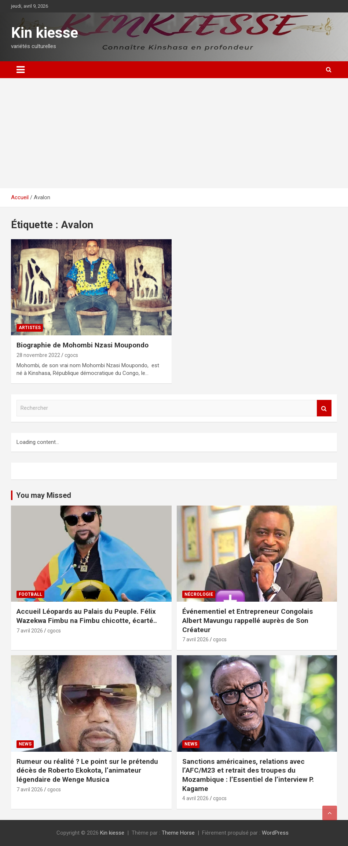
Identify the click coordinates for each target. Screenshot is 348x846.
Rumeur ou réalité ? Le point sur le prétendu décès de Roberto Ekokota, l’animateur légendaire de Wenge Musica (87, 770)
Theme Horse (178, 832)
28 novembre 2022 (38, 355)
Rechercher (324, 408)
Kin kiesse (44, 32)
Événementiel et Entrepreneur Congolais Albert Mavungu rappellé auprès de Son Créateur (247, 620)
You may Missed (43, 495)
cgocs (71, 355)
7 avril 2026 (30, 631)
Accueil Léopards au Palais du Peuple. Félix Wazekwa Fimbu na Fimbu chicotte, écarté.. (87, 616)
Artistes (30, 327)
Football (30, 594)
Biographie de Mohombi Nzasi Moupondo (83, 345)
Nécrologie (198, 594)
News (25, 744)
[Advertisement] (174, 133)
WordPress (275, 832)
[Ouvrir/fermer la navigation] (20, 69)
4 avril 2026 (195, 798)
